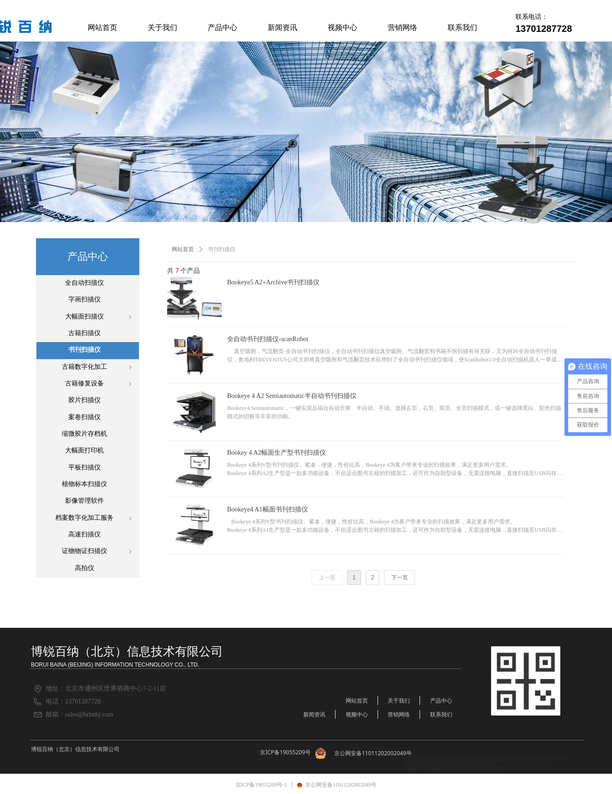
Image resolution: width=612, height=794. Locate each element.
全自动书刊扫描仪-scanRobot (267, 339)
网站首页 (183, 249)
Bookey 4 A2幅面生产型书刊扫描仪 (276, 452)
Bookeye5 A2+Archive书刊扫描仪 (273, 282)
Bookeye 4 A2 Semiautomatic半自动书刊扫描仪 (291, 395)
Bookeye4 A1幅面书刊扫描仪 (267, 509)
